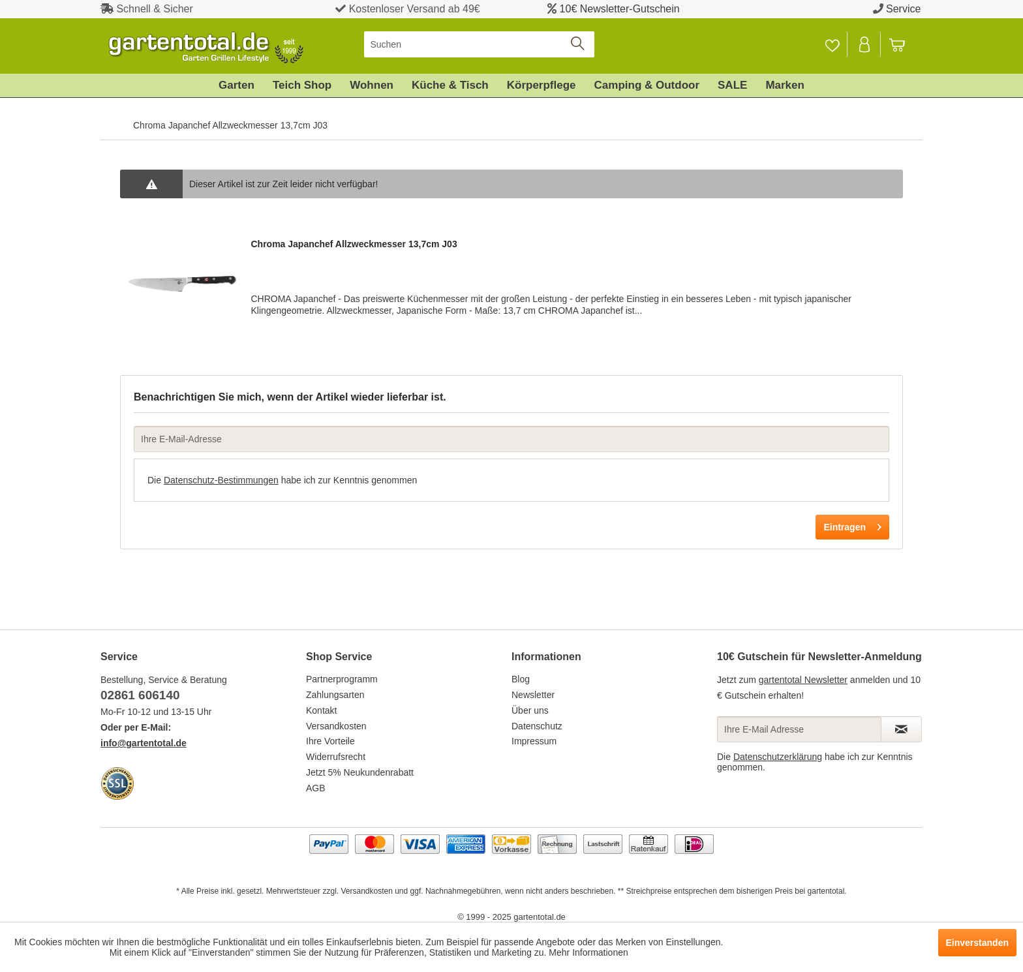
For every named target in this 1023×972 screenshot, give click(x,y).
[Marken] (785, 85)
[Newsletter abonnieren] (901, 729)
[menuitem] (479, 44)
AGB (316, 788)
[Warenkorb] (903, 44)
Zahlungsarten (335, 695)
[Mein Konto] (865, 44)
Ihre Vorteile (330, 741)
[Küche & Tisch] (450, 85)
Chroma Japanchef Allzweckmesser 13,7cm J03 (354, 244)
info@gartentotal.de (143, 743)
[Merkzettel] (832, 44)
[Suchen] (479, 44)
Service (903, 8)
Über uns (530, 710)
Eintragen (852, 524)
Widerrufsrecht (335, 757)
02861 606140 (140, 695)
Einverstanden (977, 942)
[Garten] (236, 85)
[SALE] (732, 85)
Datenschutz (537, 726)
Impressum (534, 741)
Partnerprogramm (342, 679)
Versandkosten (336, 726)
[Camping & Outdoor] (647, 85)
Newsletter (533, 695)
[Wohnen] (372, 85)
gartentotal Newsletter (803, 680)
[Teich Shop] (302, 85)
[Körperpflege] (541, 85)
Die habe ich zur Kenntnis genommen (282, 480)
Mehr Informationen (588, 952)
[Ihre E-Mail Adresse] (799, 729)
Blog (521, 679)
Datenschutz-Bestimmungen (221, 480)
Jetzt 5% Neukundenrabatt (360, 772)
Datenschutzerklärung (777, 757)
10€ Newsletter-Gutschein (620, 8)
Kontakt (321, 710)
